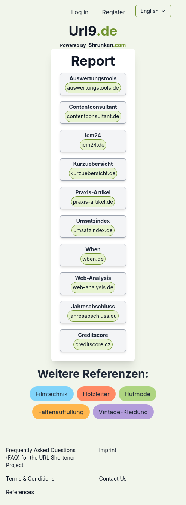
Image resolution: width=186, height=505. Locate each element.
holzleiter (96, 394)
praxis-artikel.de (93, 201)
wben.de (93, 259)
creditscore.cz (92, 344)
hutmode (137, 394)
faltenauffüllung (61, 412)
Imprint (107, 450)
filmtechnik (52, 394)
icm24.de (93, 144)
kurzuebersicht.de (93, 173)
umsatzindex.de (93, 230)
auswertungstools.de (93, 87)
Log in (79, 12)
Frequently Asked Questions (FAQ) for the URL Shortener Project (41, 457)
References (20, 492)
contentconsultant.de (93, 116)
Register (113, 12)
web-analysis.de (93, 287)
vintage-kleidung (123, 412)
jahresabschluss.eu (93, 316)
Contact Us (113, 478)
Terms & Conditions (30, 478)
